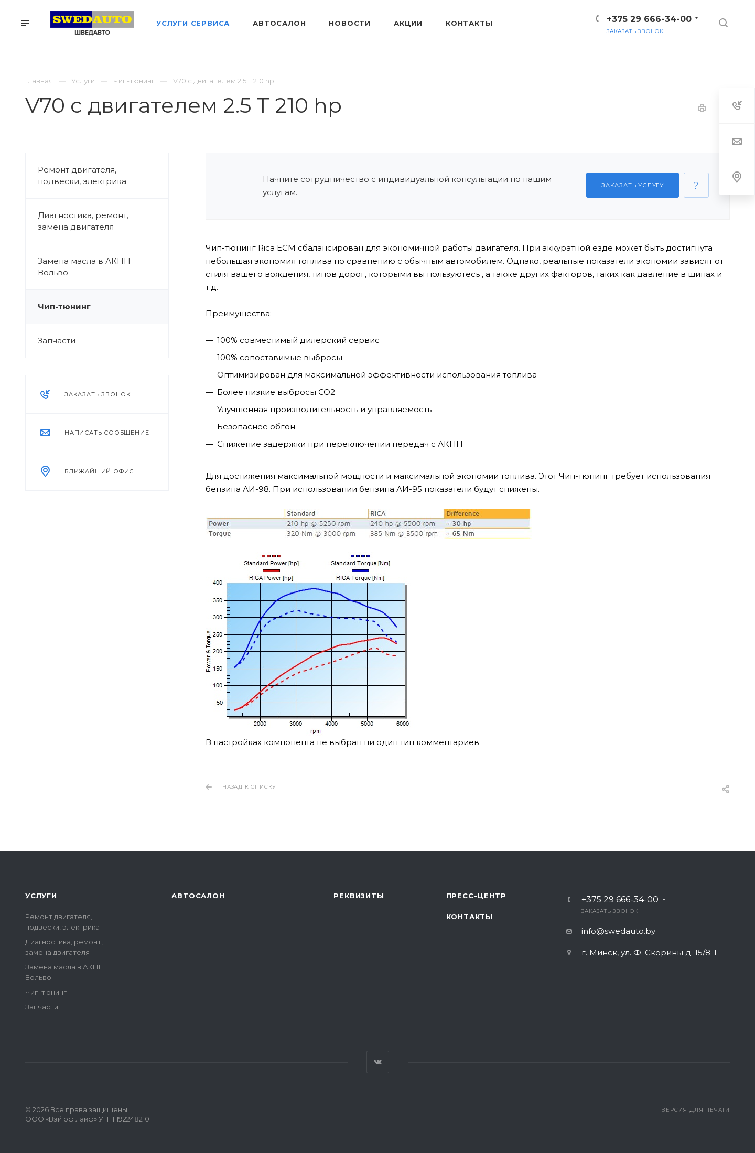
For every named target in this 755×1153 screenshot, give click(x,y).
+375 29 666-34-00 (649, 19)
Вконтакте (377, 1062)
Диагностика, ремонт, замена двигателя (83, 221)
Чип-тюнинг (64, 306)
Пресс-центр (476, 895)
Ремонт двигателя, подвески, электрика (82, 175)
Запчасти (57, 341)
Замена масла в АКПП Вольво (84, 266)
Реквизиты (358, 895)
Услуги (41, 895)
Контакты (469, 916)
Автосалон (197, 895)
